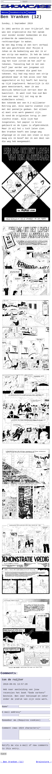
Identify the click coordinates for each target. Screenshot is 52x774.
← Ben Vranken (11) (12, 764)
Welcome (4, 12)
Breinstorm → (43, 764)
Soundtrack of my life (18, 12)
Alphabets (31, 12)
